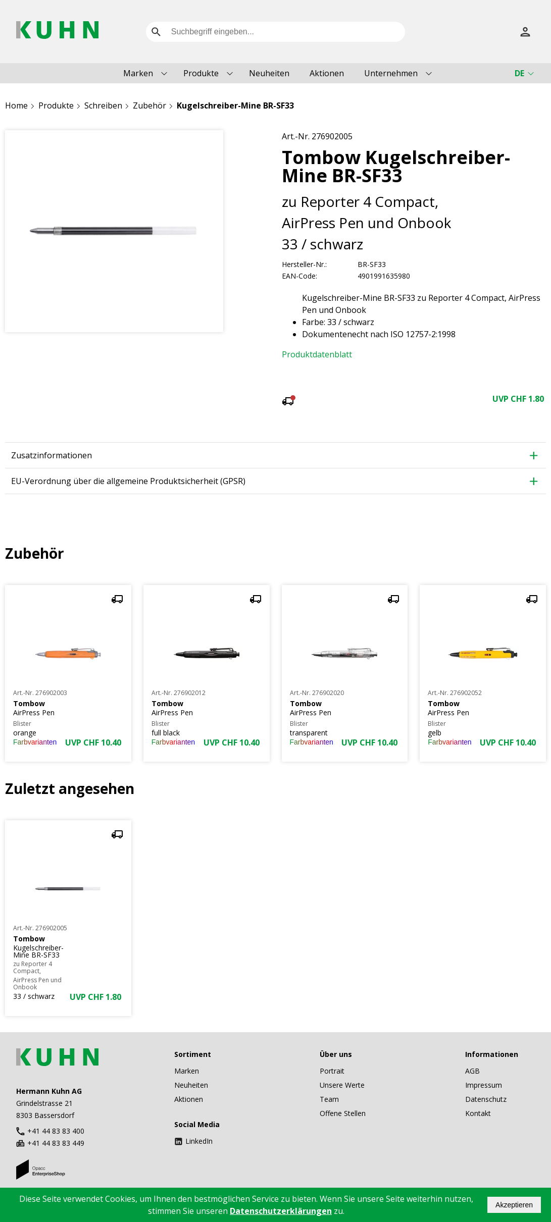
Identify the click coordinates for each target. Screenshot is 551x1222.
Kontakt (478, 1113)
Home (16, 105)
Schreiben (103, 105)
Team (329, 1099)
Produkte (201, 73)
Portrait (332, 1071)
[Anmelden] (525, 32)
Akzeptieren (514, 1205)
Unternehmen (391, 73)
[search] (156, 31)
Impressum (483, 1085)
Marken (138, 73)
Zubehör (149, 105)
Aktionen (327, 73)
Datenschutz (486, 1099)
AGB (472, 1071)
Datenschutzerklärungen (281, 1210)
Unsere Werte (342, 1085)
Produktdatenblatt (317, 354)
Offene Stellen (343, 1113)
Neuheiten (269, 73)
